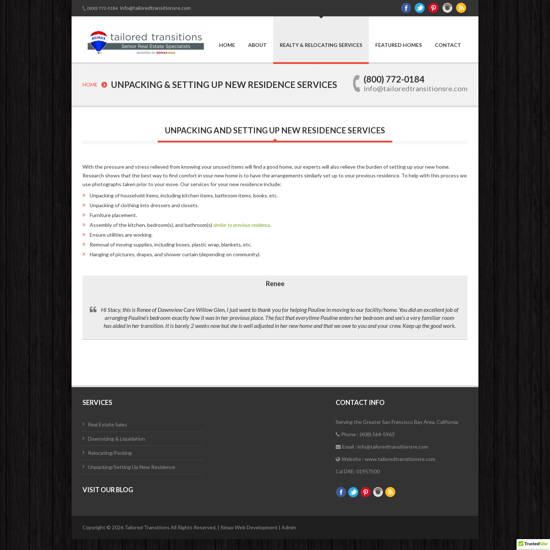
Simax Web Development (250, 527)
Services (97, 402)
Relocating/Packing (110, 453)
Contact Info (360, 402)
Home (227, 45)
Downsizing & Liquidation (116, 438)
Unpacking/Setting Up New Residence (131, 467)
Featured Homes (398, 45)
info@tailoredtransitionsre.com (155, 8)
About (257, 45)
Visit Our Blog (107, 490)
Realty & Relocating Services (321, 45)
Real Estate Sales (107, 424)
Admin (289, 527)
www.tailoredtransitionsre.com (400, 459)
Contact (448, 45)
